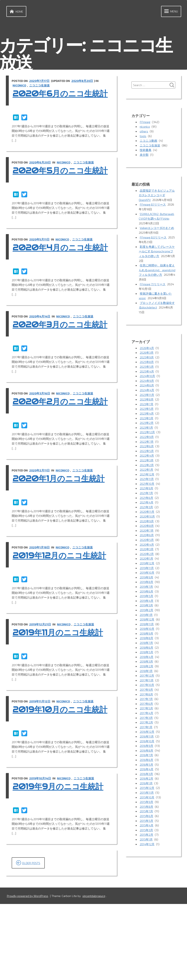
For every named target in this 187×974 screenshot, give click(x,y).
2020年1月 (146, 559)
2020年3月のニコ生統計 (58, 359)
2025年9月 (147, 357)
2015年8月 (146, 807)
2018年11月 (147, 624)
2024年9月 (147, 381)
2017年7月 (146, 699)
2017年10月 (147, 685)
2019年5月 (146, 596)
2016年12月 (147, 732)
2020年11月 (147, 512)
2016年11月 (147, 736)
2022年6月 (147, 446)
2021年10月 (147, 484)
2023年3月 (147, 418)
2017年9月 (146, 690)
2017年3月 (146, 718)
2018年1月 (146, 671)
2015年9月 (146, 802)
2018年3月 (146, 662)
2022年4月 (147, 456)
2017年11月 (147, 680)
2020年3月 (147, 549)
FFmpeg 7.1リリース (152, 284)
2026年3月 (147, 353)
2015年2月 (146, 835)
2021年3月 (146, 507)
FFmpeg (145, 122)
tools (143, 136)
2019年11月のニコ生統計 (60, 692)
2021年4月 (146, 502)
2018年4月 (146, 657)
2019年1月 (146, 615)
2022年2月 (147, 465)
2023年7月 (147, 404)
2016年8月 (146, 751)
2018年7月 (146, 643)
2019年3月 (146, 605)
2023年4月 (147, 413)
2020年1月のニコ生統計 (61, 528)
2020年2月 (147, 554)
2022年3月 (147, 460)
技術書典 (145, 150)
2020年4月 (147, 545)
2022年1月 (146, 470)
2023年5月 (147, 409)
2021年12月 (147, 474)
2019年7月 (146, 587)
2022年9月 (147, 437)
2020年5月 (147, 540)
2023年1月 (146, 428)
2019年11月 (147, 568)
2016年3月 (146, 774)
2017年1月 (146, 727)
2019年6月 (146, 591)
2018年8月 (146, 638)
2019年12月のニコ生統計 (57, 610)
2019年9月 (146, 577)
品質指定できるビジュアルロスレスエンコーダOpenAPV (157, 195)
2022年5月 (147, 451)
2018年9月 (146, 633)
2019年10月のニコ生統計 (58, 774)
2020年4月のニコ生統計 (58, 272)
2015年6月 (146, 816)
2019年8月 (146, 582)
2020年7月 (147, 531)
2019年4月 (146, 601)
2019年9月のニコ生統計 (60, 856)
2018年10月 (147, 629)
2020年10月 (147, 516)
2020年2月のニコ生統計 (58, 446)
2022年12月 (147, 432)
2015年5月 (146, 821)
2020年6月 (147, 535)
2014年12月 (147, 844)
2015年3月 (146, 830)
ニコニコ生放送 (40, 85)
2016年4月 (146, 769)
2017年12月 (147, 676)
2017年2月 (146, 722)
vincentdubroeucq (94, 966)
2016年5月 (146, 765)
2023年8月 (147, 399)
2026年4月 (147, 348)
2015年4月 (146, 825)
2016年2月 (146, 779)
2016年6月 (146, 760)
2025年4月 (147, 371)
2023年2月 (147, 423)
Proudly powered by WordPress (27, 966)
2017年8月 (146, 694)
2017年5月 (146, 708)
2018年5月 (146, 652)
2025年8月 (147, 362)
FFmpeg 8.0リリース (153, 237)
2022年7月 (147, 442)
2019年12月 (147, 563)
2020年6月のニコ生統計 (58, 99)
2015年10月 (147, 797)
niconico (19, 85)
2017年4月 (146, 713)
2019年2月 (146, 610)
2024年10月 (147, 376)
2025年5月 (147, 367)
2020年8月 (147, 526)
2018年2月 (146, 666)
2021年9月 (146, 488)
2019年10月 (147, 573)
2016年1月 (146, 783)
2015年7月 (146, 811)
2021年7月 (146, 493)
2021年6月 (146, 498)
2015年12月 (147, 788)
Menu (170, 11)
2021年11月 (147, 479)
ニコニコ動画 (148, 141)
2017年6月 (146, 704)
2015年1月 (146, 839)
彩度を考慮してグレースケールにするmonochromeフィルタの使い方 (157, 251)
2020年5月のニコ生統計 (58, 185)
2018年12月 (147, 619)
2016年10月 (147, 741)
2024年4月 (147, 390)
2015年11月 (147, 793)
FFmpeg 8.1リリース (153, 205)
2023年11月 (147, 395)
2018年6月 (146, 648)
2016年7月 (146, 755)
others (144, 131)
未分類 (144, 155)
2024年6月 (147, 386)
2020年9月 (147, 521)
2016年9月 (146, 746)
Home (16, 11)
